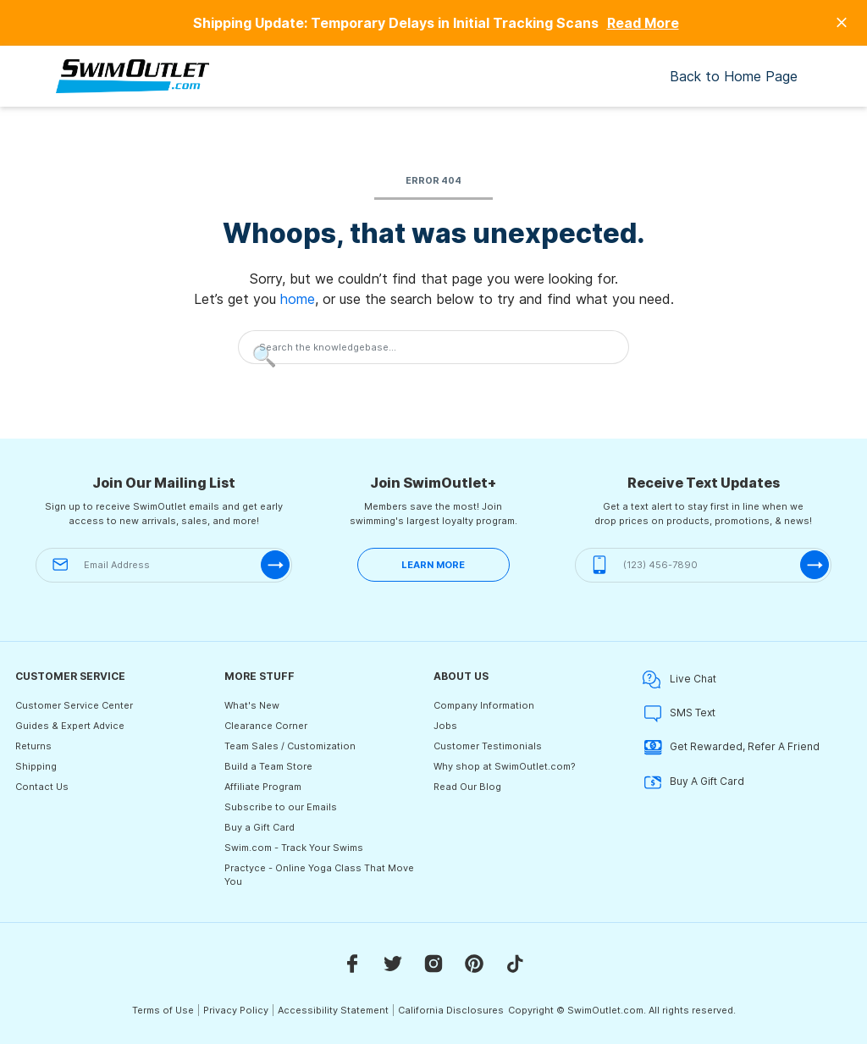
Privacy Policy (235, 1010)
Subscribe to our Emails (280, 807)
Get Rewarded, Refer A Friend (731, 747)
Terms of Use (163, 1010)
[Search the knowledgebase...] (433, 347)
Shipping (36, 766)
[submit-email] (275, 564)
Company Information (484, 705)
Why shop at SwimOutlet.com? (505, 766)
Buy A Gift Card (693, 782)
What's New (251, 705)
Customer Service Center (74, 705)
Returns (33, 746)
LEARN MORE (433, 565)
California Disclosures (451, 1010)
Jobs (445, 726)
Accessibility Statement (333, 1010)
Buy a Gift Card (259, 827)
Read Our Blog (467, 787)
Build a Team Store (268, 766)
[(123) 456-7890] (703, 565)
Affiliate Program (262, 787)
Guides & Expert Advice (69, 726)
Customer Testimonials (488, 746)
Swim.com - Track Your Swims (293, 847)
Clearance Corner (265, 726)
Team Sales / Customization (290, 746)
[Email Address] (164, 565)
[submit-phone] (814, 564)
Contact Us (42, 787)
